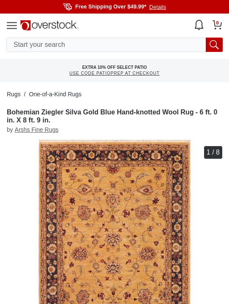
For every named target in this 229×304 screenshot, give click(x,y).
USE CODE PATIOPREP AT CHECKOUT (114, 73)
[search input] (114, 45)
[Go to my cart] (217, 25)
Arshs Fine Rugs (36, 129)
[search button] (214, 45)
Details (157, 7)
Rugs (14, 94)
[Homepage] (49, 25)
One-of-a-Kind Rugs (55, 94)
